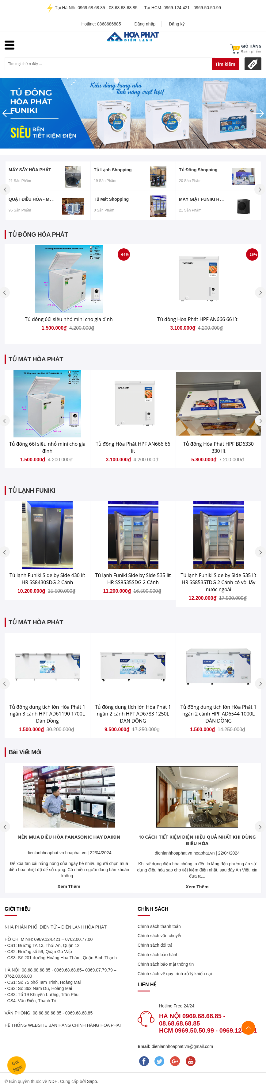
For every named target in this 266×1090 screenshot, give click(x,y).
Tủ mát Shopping (111, 199)
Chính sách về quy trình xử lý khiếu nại (175, 973)
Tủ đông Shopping (198, 169)
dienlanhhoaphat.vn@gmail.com (181, 1046)
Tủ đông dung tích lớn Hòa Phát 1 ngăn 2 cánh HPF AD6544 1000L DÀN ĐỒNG (218, 714)
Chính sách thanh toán (159, 926)
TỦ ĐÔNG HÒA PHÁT (38, 234)
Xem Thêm (69, 886)
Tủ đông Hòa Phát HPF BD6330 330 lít (218, 447)
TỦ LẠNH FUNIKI (32, 490)
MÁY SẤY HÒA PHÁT (30, 169)
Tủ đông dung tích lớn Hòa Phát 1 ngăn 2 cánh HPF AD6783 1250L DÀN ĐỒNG (133, 714)
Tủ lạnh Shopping (113, 169)
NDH (53, 1081)
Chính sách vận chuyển (160, 935)
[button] (20, 113)
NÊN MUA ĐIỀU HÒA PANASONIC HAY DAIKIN (68, 837)
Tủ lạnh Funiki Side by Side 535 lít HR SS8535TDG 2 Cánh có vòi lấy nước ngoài (218, 582)
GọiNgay (17, 1065)
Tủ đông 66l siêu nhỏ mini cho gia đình (69, 319)
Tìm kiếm (225, 64)
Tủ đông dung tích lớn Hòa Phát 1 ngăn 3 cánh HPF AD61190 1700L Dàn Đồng (47, 714)
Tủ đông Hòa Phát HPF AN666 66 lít (197, 319)
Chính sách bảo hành (158, 954)
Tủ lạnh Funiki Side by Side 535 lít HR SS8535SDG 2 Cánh (133, 579)
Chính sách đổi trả (155, 945)
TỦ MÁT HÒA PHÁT (36, 359)
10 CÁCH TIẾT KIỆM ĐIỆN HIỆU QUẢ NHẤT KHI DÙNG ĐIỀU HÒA (197, 840)
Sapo (92, 1081)
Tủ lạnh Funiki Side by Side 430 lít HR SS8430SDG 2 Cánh (47, 579)
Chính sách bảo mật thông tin (166, 964)
